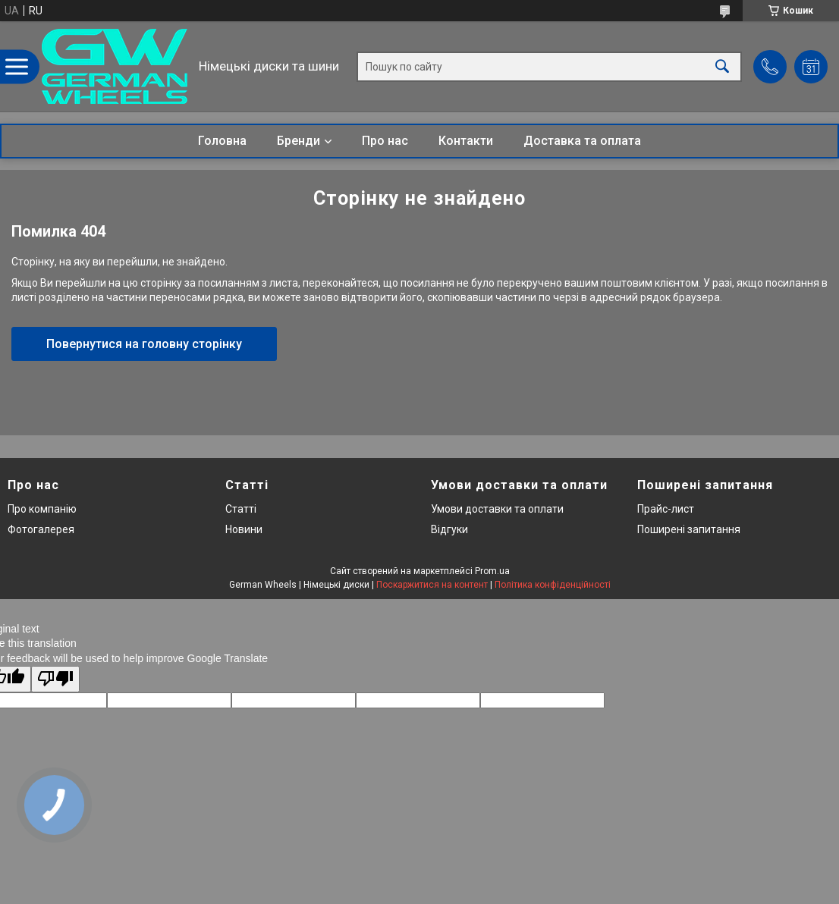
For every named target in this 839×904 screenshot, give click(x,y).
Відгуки (449, 529)
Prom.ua (492, 571)
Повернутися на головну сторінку (144, 344)
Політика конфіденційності (553, 584)
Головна (222, 140)
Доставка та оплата (582, 140)
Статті (240, 509)
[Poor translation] (55, 679)
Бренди (298, 140)
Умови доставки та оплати (497, 509)
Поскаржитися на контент (432, 584)
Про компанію (42, 509)
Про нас (385, 140)
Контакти (465, 140)
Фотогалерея (41, 529)
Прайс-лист (665, 509)
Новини (243, 529)
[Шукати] (722, 66)
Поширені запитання (688, 529)
